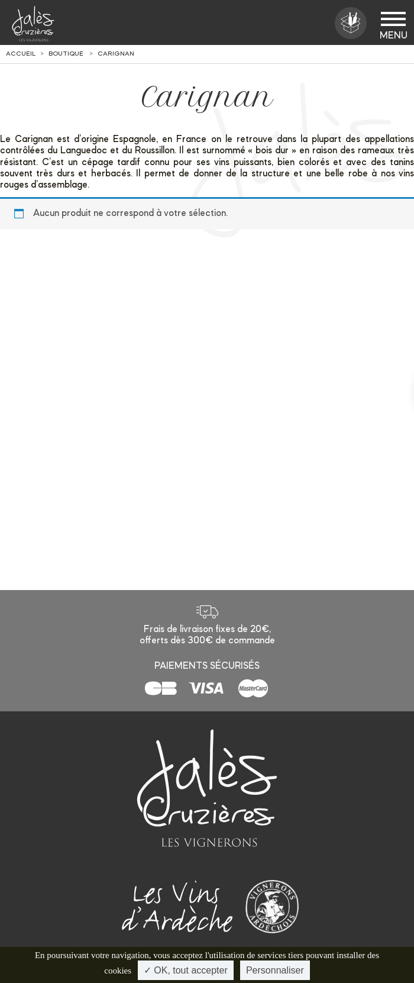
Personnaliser (275, 970)
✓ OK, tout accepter (186, 970)
